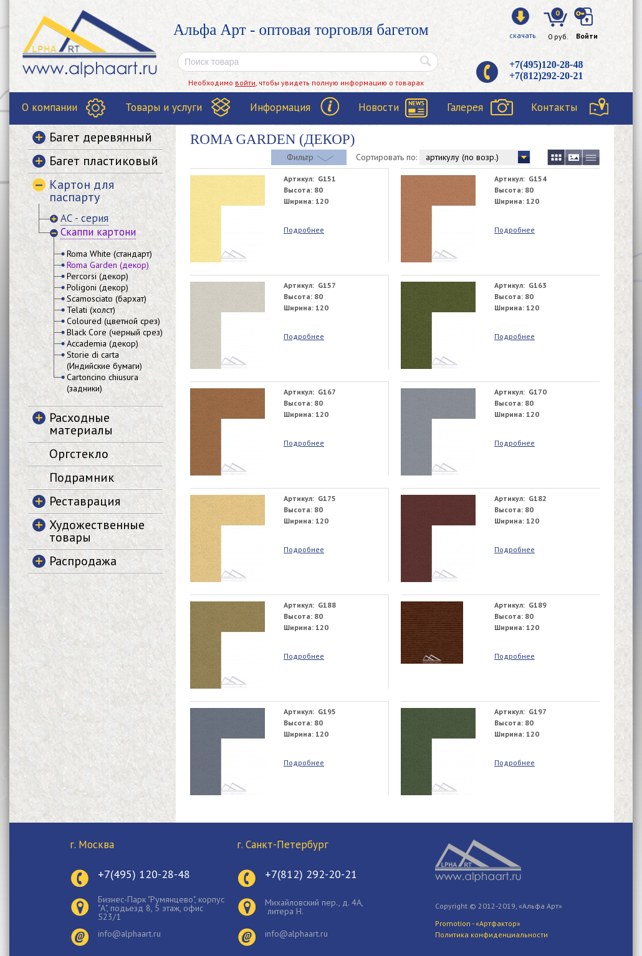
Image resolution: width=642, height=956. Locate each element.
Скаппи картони (98, 232)
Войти (587, 36)
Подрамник (81, 477)
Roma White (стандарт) (109, 253)
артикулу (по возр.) (462, 157)
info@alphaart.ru (129, 933)
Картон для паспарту (81, 190)
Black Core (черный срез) (115, 332)
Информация (280, 107)
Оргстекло (78, 454)
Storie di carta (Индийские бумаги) (104, 360)
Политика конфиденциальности (491, 934)
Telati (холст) (91, 309)
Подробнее (304, 229)
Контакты (554, 107)
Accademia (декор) (102, 343)
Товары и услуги (163, 107)
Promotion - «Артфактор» (477, 923)
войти (245, 82)
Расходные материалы (81, 423)
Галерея (465, 107)
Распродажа (83, 561)
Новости (378, 107)
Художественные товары (97, 531)
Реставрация (84, 501)
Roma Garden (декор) (108, 264)
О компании (49, 107)
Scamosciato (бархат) (106, 298)
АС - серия (84, 218)
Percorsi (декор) (97, 276)
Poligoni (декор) (97, 287)
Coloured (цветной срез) (113, 321)
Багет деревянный (100, 137)
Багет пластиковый (103, 161)
